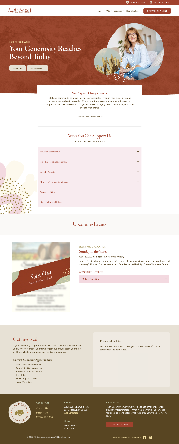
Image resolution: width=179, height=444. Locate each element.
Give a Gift (17, 68)
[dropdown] (107, 10)
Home (98, 11)
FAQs (107, 11)
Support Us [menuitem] (42, 412)
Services (118, 11)
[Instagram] (149, 437)
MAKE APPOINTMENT (120, 424)
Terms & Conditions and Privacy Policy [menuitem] (127, 437)
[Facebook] (144, 437)
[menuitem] (135, 3)
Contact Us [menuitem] (42, 408)
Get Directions (72, 412)
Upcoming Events (37, 68)
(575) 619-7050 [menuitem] (44, 416)
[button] (107, 11)
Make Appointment (157, 11)
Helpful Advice (133, 11)
